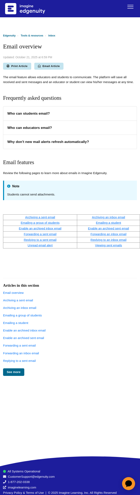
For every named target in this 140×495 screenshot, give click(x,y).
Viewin (100, 245)
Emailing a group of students (40, 222)
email (51, 217)
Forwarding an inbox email (109, 234)
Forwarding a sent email (40, 234)
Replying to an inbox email (109, 239)
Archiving (31, 217)
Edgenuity (9, 35)
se (42, 217)
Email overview (13, 292)
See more (14, 372)
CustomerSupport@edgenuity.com (31, 476)
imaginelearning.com (22, 487)
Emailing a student (108, 222)
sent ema (112, 245)
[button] (130, 6)
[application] (128, 483)
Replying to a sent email (40, 239)
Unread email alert (40, 245)
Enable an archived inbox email (40, 228)
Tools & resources (32, 35)
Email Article (49, 66)
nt (45, 217)
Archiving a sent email (18, 300)
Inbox (51, 35)
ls (121, 245)
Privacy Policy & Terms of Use (23, 492)
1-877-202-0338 (19, 482)
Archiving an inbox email (108, 217)
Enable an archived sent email (108, 228)
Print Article (17, 66)
